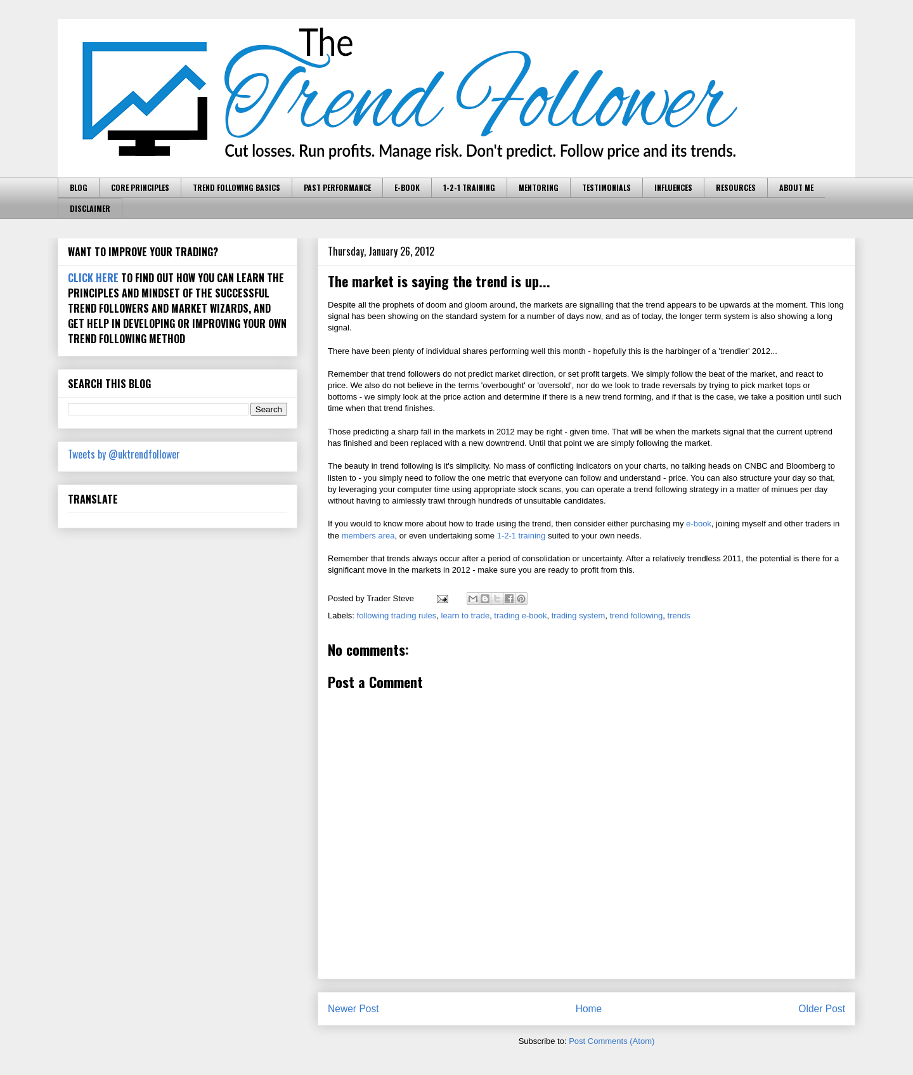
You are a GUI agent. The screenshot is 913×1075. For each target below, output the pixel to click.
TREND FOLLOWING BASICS (236, 187)
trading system (578, 615)
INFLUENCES (673, 187)
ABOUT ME (796, 187)
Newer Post (353, 1008)
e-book (698, 523)
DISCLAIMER (90, 208)
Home (589, 1008)
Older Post (821, 1008)
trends (679, 615)
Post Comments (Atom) (611, 1041)
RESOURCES (736, 187)
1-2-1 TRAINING (469, 187)
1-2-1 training (521, 535)
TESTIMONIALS (606, 187)
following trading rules (397, 615)
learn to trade (465, 615)
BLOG (78, 187)
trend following (636, 615)
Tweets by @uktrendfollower (124, 454)
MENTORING (539, 187)
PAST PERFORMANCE (337, 187)
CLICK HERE (93, 277)
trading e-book (520, 615)
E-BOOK (407, 187)
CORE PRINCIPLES (140, 187)
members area (368, 535)
